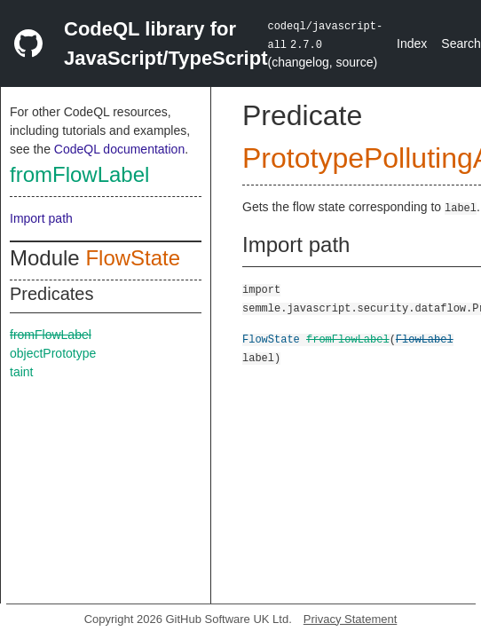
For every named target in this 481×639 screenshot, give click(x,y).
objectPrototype (53, 353)
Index (412, 43)
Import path (41, 218)
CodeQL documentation (119, 149)
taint (21, 372)
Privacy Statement (351, 619)
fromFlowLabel (79, 174)
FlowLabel (424, 338)
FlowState (132, 258)
